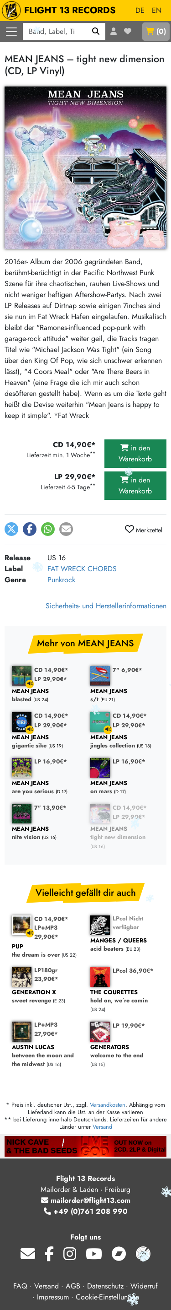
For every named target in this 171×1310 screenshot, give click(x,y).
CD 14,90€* (51, 670)
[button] (11, 529)
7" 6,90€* (127, 670)
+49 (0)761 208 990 (86, 1211)
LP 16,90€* (50, 761)
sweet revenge (46, 997)
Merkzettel (143, 530)
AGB (73, 1286)
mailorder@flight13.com (85, 1200)
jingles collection (125, 742)
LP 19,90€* (129, 1025)
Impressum (53, 1297)
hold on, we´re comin (125, 997)
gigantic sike (46, 742)
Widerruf (144, 1286)
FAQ (20, 1286)
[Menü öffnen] (11, 31)
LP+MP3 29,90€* (46, 932)
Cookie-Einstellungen (107, 1297)
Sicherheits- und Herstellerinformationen (106, 606)
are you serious (46, 788)
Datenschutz (105, 1286)
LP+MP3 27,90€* (46, 1029)
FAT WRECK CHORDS (82, 568)
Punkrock (61, 579)
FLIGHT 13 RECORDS (61, 10)
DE (140, 10)
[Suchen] (96, 31)
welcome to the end (125, 1052)
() (156, 31)
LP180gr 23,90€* (46, 974)
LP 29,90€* (50, 679)
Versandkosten (107, 1104)
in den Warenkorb (135, 453)
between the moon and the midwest (46, 1056)
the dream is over (46, 951)
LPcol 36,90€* (133, 970)
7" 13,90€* (50, 807)
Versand (102, 1126)
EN (156, 10)
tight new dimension (125, 833)
